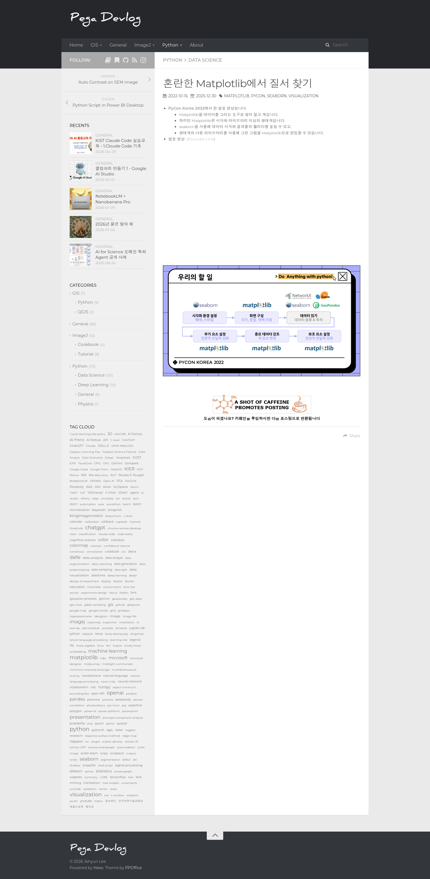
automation (88, 504)
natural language (115, 676)
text (130, 777)
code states (125, 534)
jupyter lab (137, 628)
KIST (140, 469)
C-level (115, 440)
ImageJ (142, 45)
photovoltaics (96, 705)
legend (135, 640)
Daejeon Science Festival (119, 452)
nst (93, 687)
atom (73, 504)
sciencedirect (126, 747)
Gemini (116, 463)
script (73, 759)
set (135, 759)
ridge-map (129, 736)
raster (119, 730)
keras (99, 634)
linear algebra (85, 645)
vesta (113, 789)
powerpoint (130, 711)
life (72, 645)
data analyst (114, 558)
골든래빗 (110, 801)
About (196, 45)
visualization (303, 95)
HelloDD (116, 469)
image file (130, 616)
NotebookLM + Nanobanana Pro (112, 199)
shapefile (89, 765)
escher (74, 592)
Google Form (99, 469)
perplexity (123, 699)
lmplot (117, 645)
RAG (89, 487)
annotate (107, 498)
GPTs (97, 463)
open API (97, 693)
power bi (90, 711)
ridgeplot (76, 741)
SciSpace (120, 487)
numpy (104, 687)
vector (103, 789)
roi (87, 741)
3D (110, 434)
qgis (110, 730)
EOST (137, 457)
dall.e (132, 551)
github (120, 605)
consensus (77, 551)
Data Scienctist (92, 457)
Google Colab (79, 469)
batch (127, 504)
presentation (85, 717)
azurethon (113, 504)
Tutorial (86, 354)
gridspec (124, 610)
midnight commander (117, 664)
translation (91, 783)
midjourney (92, 664)
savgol (95, 741)
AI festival (93, 440)
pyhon (110, 723)
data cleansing (102, 564)
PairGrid (130, 481)
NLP (113, 475)
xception (132, 795)
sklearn (76, 771)
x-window (117, 795)
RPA (98, 487)
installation (126, 622)
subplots (76, 777)
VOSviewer (95, 492)
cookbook (112, 551)
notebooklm (79, 687)
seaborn (277, 95)
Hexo (98, 867)
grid (113, 610)
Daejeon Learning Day (85, 452)
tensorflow (118, 777)
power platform (109, 711)
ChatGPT (77, 446)
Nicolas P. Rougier (131, 475)
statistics (104, 771)
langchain (137, 634)
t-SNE (104, 777)
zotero (98, 801)
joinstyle (107, 628)
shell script (105, 765)
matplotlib (237, 95)
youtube (86, 801)
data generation (125, 564)
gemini (104, 599)
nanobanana (91, 676)
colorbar (118, 540)
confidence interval (117, 546)
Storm (134, 487)
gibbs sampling (95, 605)
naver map (108, 681)
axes (101, 504)
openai (115, 693)
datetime (98, 575)
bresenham (113, 516)
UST (82, 492)
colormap (79, 545)
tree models (111, 783)
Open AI (108, 481)
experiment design (94, 592)
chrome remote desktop (124, 528)
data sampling (102, 569)
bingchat (115, 510)
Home (76, 45)
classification (87, 534)
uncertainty (129, 783)
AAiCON (120, 434)
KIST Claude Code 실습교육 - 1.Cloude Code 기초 (120, 143)
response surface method (102, 736)
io (138, 622)
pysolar (122, 723)
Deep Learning (93, 384)
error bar (129, 587)
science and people (101, 747)
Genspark (131, 463)
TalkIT (74, 492)
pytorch (98, 730)
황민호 (90, 807)
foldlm (124, 592)
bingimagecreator (86, 515)
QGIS (83, 311)
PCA (120, 481)
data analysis (93, 558)
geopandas (119, 599)
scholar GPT (78, 747)
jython (75, 633)
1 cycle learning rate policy (87, 434)
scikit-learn (89, 753)
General (118, 45)
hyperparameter (81, 616)
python (79, 729)
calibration (91, 522)
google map (78, 610)
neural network (130, 681)
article (126, 498)
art (118, 498)
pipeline (135, 705)
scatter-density (112, 741)
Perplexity (77, 487)
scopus (131, 753)
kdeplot (88, 634)
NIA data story (98, 475)
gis (110, 604)
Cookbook (88, 344)
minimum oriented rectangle (90, 670)
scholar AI (131, 741)
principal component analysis (123, 717)
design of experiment (84, 581)
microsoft (118, 657)
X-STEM (110, 492)
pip (124, 705)
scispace (117, 753)
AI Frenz (77, 439)
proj (90, 723)
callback (107, 522)
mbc (103, 658)
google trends (98, 610)
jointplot (121, 628)
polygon (76, 711)
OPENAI (95, 481)
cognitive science (83, 540)
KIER (130, 468)
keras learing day (116, 634)
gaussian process (83, 599)
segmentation (110, 759)
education (77, 587)
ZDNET (123, 492)
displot (118, 581)
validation (90, 789)
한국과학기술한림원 (130, 801)
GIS (94, 45)
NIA (83, 475)
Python (170, 45)
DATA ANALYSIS (122, 446)
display (106, 581)
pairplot (131, 693)
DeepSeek (123, 457)
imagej (77, 621)
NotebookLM (78, 481)
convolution (94, 551)
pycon (258, 95)
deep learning (117, 575)
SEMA (107, 487)
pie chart (114, 705)
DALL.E (103, 446)
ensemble (94, 587)
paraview (93, 699)
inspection (110, 622)
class (73, 534)
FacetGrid (85, 463)
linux (100, 645)
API (105, 440)
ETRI (73, 463)
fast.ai (113, 592)
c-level (128, 516)
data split (121, 569)
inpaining (93, 622)
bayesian (99, 510)
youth (74, 801)
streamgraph (123, 771)
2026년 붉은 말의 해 (114, 224)
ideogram (101, 616)
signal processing (128, 765)
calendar (76, 522)
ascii (136, 498)
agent (134, 492)
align (95, 498)
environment (112, 587)
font (134, 592)
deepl (133, 575)
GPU (106, 463)
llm (108, 645)
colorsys (95, 546)
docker (129, 581)
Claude (90, 446)
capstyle (121, 522)
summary (91, 777)
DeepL (109, 457)
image (115, 616)
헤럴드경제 (76, 807)
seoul (126, 759)
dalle (75, 557)
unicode (75, 789)
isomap (75, 628)
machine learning (107, 651)
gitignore (133, 605)
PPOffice (133, 867)
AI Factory (135, 434)
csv (123, 551)
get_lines (76, 605)
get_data (136, 599)
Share (351, 435)
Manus (74, 475)
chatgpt (95, 527)
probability (77, 723)
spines (89, 771)
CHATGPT (128, 440)
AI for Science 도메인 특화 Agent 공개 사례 (120, 254)
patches (107, 699)
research (76, 736)
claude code (106, 534)
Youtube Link (201, 138)
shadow (75, 765)
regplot (130, 730)
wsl (106, 795)
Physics (85, 403)
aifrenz (85, 498)
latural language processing (89, 640)
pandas (77, 699)
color (103, 539)
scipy (104, 753)
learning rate (119, 640)
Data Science (205, 60)
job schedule (91, 628)
